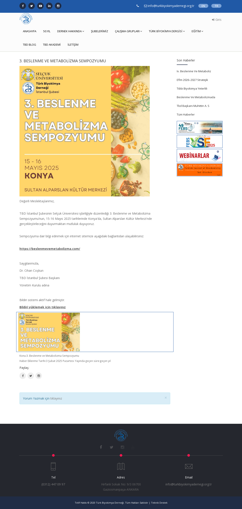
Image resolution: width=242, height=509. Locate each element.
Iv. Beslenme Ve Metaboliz (194, 71)
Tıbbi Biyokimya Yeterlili (192, 88)
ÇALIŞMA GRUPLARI (128, 31)
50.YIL (46, 31)
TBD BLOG (29, 45)
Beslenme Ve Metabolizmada (196, 97)
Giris (216, 20)
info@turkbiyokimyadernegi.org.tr (189, 484)
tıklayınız (56, 398)
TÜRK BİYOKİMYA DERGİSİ (167, 31)
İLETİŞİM (73, 45)
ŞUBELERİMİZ (99, 31)
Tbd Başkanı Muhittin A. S (193, 106)
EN (203, 6)
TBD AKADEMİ (52, 45)
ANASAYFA (29, 31)
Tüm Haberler (186, 114)
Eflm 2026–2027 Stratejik (192, 80)
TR (216, 6)
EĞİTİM (197, 31)
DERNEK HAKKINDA (70, 31)
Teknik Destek (159, 502)
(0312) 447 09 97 (53, 484)
